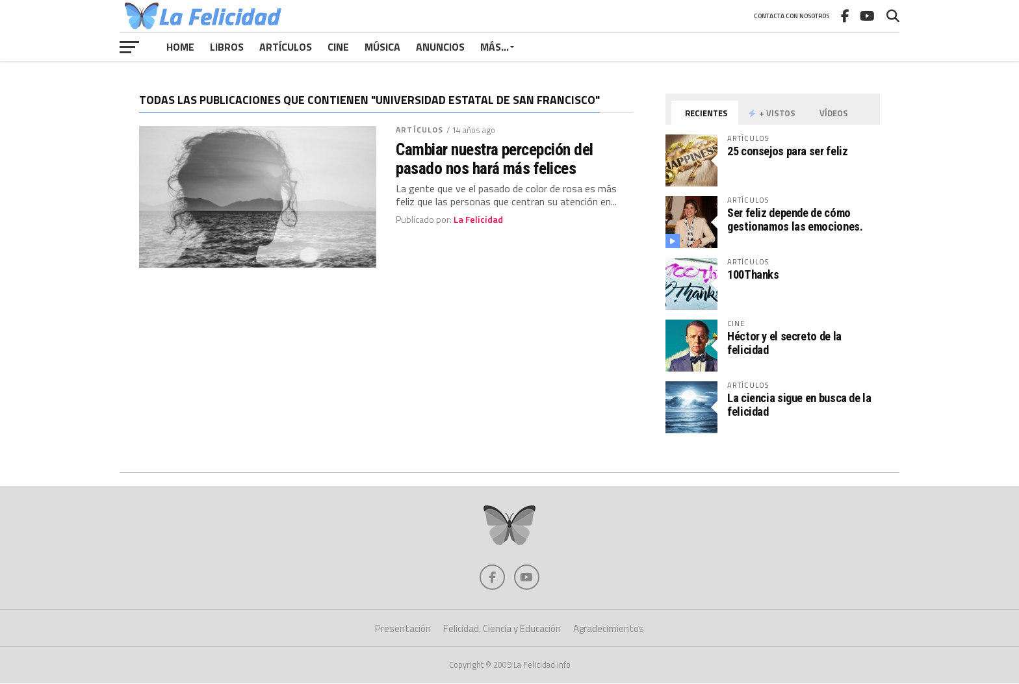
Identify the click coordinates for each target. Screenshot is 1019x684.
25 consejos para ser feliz (787, 151)
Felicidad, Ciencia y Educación (502, 629)
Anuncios (440, 47)
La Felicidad (478, 219)
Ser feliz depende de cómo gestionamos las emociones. (794, 219)
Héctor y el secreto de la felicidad (784, 342)
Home (180, 47)
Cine (338, 47)
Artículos (285, 47)
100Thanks (753, 274)
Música (382, 47)
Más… (494, 47)
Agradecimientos (608, 629)
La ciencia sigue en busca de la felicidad (799, 404)
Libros (227, 47)
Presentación (403, 629)
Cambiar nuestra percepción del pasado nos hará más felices (494, 158)
